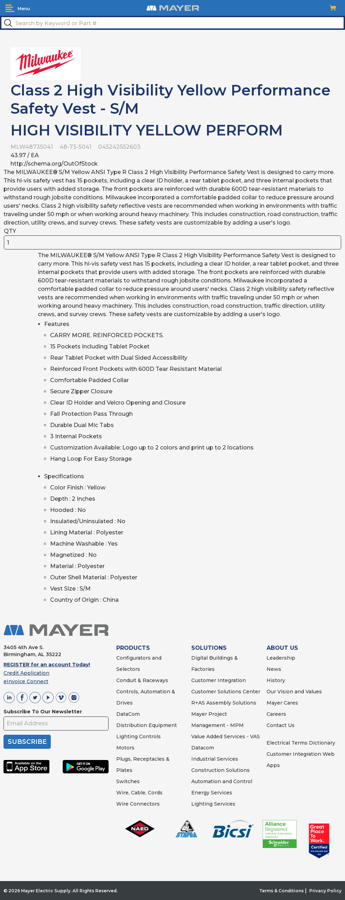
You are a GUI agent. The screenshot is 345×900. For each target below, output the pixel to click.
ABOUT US (282, 648)
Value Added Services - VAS (225, 736)
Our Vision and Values (294, 691)
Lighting (127, 736)
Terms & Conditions (281, 890)
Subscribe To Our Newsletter (43, 711)
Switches (128, 781)
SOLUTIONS (209, 648)
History (276, 680)
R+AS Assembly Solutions (223, 703)
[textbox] (172, 22)
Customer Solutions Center (225, 691)
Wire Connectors (138, 804)
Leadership (281, 658)
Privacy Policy (325, 890)
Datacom (202, 748)
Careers (276, 714)
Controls (149, 736)
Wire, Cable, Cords (139, 792)
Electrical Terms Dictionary (301, 743)
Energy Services (211, 792)
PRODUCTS (133, 648)
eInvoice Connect (26, 681)
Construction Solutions (220, 770)
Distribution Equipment (146, 725)
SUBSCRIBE (27, 742)
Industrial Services (214, 759)
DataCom (128, 714)
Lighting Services (213, 804)
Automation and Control (221, 781)
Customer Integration (218, 680)
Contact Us (281, 725)
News (274, 669)
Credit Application (26, 673)
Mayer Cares (282, 703)
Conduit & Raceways (142, 680)
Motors (125, 748)
